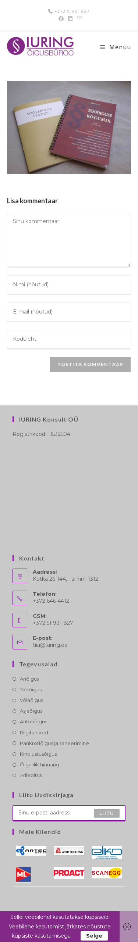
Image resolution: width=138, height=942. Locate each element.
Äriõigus (29, 679)
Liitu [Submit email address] (106, 813)
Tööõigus (31, 689)
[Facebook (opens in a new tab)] (61, 18)
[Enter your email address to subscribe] (69, 813)
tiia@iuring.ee (50, 645)
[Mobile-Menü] (115, 47)
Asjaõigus (31, 711)
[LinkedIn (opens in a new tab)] (70, 18)
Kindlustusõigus (38, 754)
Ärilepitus (31, 775)
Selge (94, 935)
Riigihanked (34, 732)
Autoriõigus (33, 721)
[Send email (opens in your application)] (78, 18)
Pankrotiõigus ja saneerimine (54, 743)
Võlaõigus (31, 700)
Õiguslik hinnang (39, 764)
